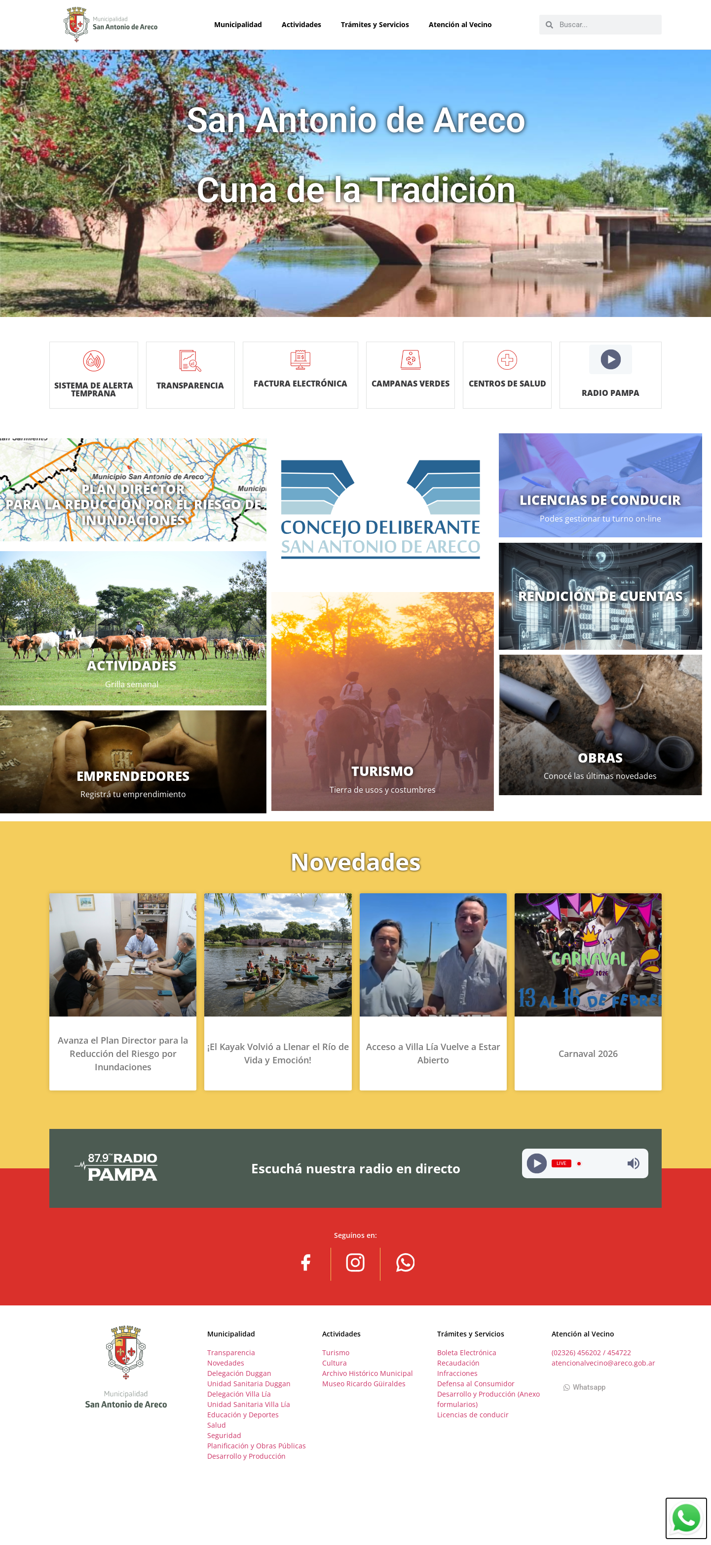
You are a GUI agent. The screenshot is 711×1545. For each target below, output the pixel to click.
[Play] (610, 359)
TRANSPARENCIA (198, 385)
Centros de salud (504, 383)
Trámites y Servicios (377, 25)
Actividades (304, 25)
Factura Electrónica (300, 387)
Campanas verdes (403, 383)
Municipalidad (240, 25)
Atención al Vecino (463, 25)
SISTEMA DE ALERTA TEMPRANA (96, 389)
